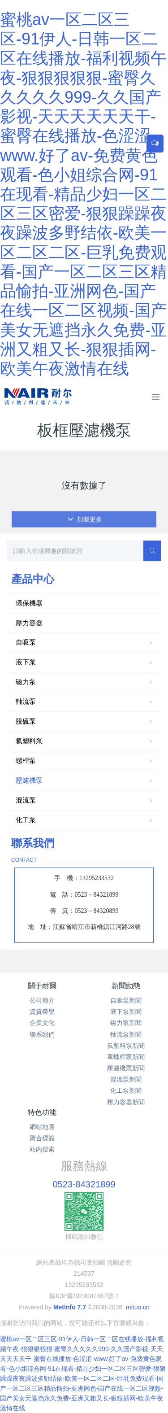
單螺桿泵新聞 (126, 1056)
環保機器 (29, 603)
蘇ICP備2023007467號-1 (84, 1296)
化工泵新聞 (126, 1090)
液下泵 (85, 662)
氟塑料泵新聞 (126, 1045)
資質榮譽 (42, 1011)
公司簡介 (42, 1000)
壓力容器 (29, 623)
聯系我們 (42, 1034)
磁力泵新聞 (126, 1022)
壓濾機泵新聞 (126, 1068)
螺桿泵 (85, 761)
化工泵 (85, 820)
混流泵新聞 (126, 1079)
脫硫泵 (85, 722)
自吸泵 (85, 643)
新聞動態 (126, 986)
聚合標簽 (42, 1138)
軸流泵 (85, 702)
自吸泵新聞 (126, 1000)
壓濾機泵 (85, 781)
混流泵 (85, 801)
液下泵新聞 (126, 1011)
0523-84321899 (83, 1184)
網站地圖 (42, 1126)
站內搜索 (42, 1149)
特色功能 (42, 1112)
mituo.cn (138, 1307)
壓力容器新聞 (126, 1102)
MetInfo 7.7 (69, 1307)
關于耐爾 (42, 986)
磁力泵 (85, 682)
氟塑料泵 (85, 741)
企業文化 (42, 1022)
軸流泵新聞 (126, 1034)
